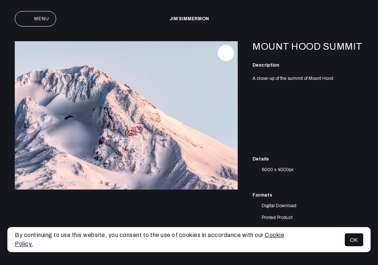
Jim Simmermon (189, 18)
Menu (35, 18)
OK (354, 240)
